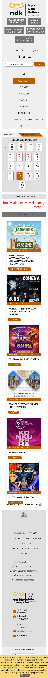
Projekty (24, 126)
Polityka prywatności (24, 566)
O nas (24, 100)
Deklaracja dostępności (24, 579)
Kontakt (24, 106)
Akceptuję (24, 675)
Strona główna (24, 74)
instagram (24, 56)
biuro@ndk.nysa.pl (24, 631)
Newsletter (24, 113)
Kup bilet (24, 87)
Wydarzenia (24, 81)
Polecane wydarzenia (24, 214)
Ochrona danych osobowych (25, 571)
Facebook (19, 56)
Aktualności (24, 93)
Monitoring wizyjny (24, 575)
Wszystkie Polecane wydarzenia (22, 505)
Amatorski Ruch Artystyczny (24, 119)
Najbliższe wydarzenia (24, 196)
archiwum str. (22, 635)
